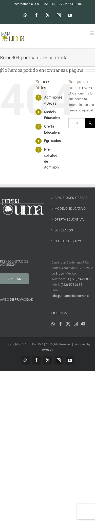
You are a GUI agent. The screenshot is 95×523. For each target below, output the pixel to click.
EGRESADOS (63, 230)
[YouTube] (83, 324)
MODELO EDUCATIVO (70, 208)
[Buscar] (90, 123)
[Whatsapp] (53, 324)
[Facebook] (61, 324)
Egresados (52, 141)
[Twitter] (68, 324)
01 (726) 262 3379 (78, 279)
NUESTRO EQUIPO (67, 241)
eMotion (47, 349)
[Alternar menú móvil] (92, 33)
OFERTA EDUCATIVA (69, 219)
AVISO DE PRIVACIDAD (16, 299)
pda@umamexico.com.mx (70, 296)
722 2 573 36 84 (70, 4)
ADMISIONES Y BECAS (70, 198)
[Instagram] (76, 324)
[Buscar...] (76, 123)
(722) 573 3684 (71, 285)
